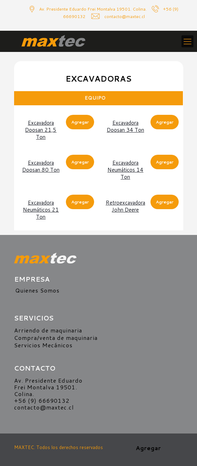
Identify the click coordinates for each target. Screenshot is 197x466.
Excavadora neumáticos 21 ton (41, 209)
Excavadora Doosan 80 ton (41, 166)
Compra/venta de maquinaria (56, 338)
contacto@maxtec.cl (44, 407)
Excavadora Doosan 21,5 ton (40, 130)
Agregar (80, 122)
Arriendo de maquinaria (48, 330)
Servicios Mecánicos (43, 345)
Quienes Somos (37, 290)
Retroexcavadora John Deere (125, 206)
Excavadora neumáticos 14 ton (125, 170)
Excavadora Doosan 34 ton (125, 126)
